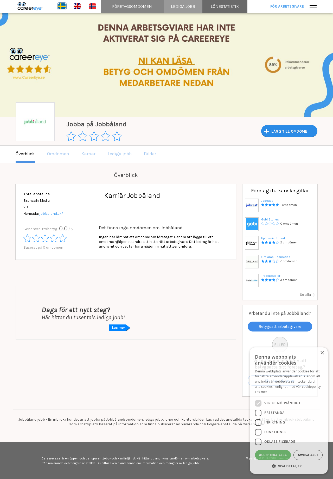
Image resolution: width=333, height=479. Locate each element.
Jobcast (267, 200)
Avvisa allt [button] (308, 455)
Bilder (150, 154)
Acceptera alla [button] (273, 455)
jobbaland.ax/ (51, 213)
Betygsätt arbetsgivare (280, 326)
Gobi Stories (270, 219)
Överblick (25, 154)
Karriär (88, 154)
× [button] (322, 353)
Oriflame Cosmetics (275, 257)
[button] (289, 466)
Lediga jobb (120, 154)
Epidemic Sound (273, 238)
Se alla (305, 294)
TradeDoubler (270, 276)
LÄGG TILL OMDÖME (289, 131)
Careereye (31, 6)
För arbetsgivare (288, 6)
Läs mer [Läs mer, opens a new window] (261, 392)
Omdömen (58, 154)
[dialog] (289, 410)
